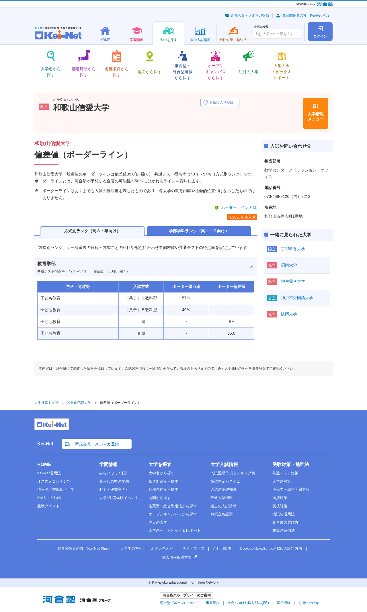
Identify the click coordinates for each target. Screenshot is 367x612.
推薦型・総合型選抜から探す (173, 506)
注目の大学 (158, 522)
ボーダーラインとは (239, 207)
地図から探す (160, 498)
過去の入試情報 (223, 506)
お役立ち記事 (221, 514)
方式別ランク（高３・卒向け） (92, 231)
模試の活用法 (283, 514)
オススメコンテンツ (54, 481)
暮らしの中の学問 (114, 481)
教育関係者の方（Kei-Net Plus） (307, 15)
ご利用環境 (222, 548)
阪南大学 (289, 313)
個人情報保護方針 (177, 557)
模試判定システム (225, 481)
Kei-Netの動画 (49, 498)
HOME (44, 464)
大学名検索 (261, 27)
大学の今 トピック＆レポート (175, 530)
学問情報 (108, 464)
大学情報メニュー (316, 116)
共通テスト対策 (285, 473)
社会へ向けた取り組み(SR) (248, 603)
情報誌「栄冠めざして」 (57, 489)
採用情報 (283, 603)
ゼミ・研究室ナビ (114, 489)
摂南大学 (289, 265)
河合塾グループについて (179, 603)
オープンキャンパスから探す (173, 514)
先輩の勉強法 (283, 530)
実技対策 (279, 506)
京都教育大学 (293, 248)
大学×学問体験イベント (119, 498)
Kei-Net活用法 (49, 473)
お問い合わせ (162, 548)
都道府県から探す (163, 481)
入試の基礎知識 (223, 489)
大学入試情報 (224, 464)
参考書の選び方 (285, 522)
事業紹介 (213, 603)
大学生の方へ (131, 548)
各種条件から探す (163, 489)
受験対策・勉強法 (290, 464)
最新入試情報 (221, 498)
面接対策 (279, 498)
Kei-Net (45, 443)
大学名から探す (162, 473)
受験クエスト (48, 506)
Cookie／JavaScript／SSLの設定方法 (271, 548)
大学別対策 (281, 481)
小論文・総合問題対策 (291, 489)
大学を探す (160, 464)
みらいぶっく (110, 473)
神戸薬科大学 (293, 281)
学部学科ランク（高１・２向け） (199, 231)
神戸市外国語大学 (297, 297)
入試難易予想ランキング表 (232, 473)
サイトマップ (193, 548)
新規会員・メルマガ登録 (250, 15)
